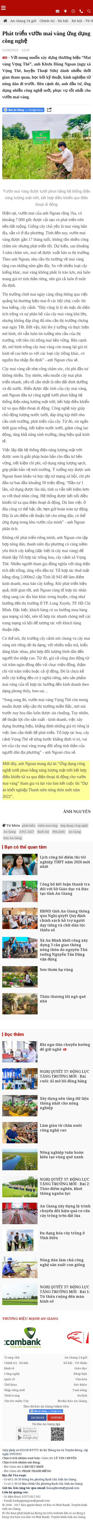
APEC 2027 (26, 832)
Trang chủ (12, 1357)
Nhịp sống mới (14, 1390)
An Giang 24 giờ (23, 20)
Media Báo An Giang (72, 1401)
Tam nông (79, 1390)
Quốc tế (9, 1379)
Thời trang (12, 1395)
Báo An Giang (13, 838)
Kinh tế (9, 1368)
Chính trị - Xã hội (54, 20)
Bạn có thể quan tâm (26, 847)
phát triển (28, 825)
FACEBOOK (37, 1417)
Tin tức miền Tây (16, 1401)
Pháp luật (80, 1374)
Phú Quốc (58, 832)
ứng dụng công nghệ (74, 825)
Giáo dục (80, 1368)
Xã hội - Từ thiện (75, 1363)
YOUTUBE (56, 1417)
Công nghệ (12, 1374)
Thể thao (10, 1385)
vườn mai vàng (48, 825)
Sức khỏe (80, 1385)
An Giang (10, 832)
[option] (46, 1337)
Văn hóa (81, 1379)
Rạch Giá (43, 832)
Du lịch (82, 1395)
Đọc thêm (14, 1034)
